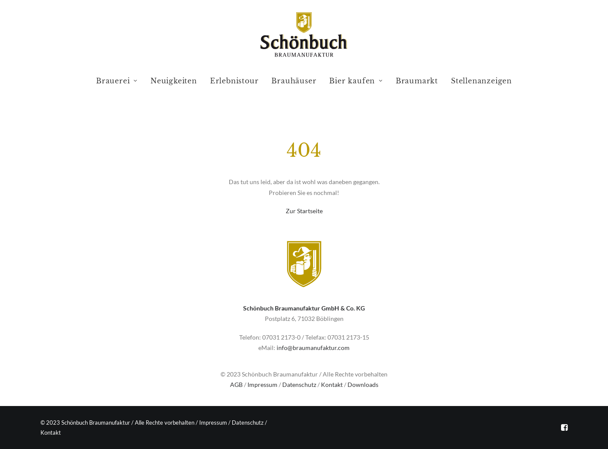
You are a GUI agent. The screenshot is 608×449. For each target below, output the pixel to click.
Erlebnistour (234, 80)
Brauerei (116, 80)
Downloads (362, 384)
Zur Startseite (304, 211)
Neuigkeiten (173, 80)
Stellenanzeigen (481, 80)
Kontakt (332, 384)
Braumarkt (417, 80)
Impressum (262, 384)
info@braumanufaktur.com (313, 347)
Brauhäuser (293, 80)
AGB (236, 384)
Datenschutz (299, 384)
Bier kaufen (355, 80)
